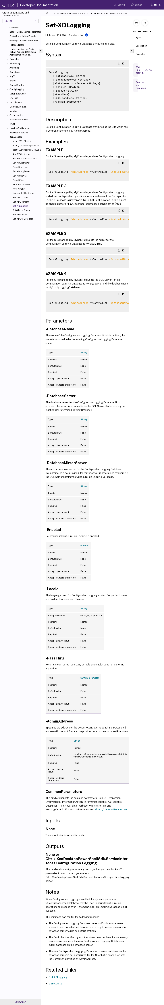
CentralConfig (17, 85)
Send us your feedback (141, 85)
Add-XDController (21, 154)
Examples (14, 59)
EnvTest (14, 98)
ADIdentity (15, 63)
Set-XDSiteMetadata (23, 219)
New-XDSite (19, 189)
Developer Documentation (39, 5)
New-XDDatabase (21, 184)
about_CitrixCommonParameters (25, 32)
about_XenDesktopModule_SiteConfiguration (26, 150)
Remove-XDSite (20, 197)
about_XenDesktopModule (26, 145)
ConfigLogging (17, 89)
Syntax (139, 39)
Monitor (13, 111)
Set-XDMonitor (20, 214)
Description (141, 47)
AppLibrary (15, 72)
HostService (16, 102)
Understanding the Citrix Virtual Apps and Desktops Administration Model (23, 52)
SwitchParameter (89, 678)
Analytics (14, 68)
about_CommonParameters (111, 809)
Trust (12, 124)
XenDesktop (16, 137)
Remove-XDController (23, 193)
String (83, 352)
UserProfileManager (20, 128)
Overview (14, 27)
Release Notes (17, 45)
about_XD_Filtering (22, 141)
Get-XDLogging (20, 167)
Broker (13, 80)
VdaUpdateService (19, 132)
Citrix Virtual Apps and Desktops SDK (68, 13)
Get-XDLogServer (21, 171)
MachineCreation (18, 107)
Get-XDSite (18, 180)
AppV (12, 76)
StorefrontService (19, 119)
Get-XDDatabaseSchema (25, 158)
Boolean (84, 545)
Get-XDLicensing (21, 163)
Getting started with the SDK (24, 40)
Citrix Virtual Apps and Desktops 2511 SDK (108, 13)
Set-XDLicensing (21, 202)
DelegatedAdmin (18, 93)
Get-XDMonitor (20, 176)
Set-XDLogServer (21, 210)
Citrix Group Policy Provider (23, 36)
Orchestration (16, 115)
